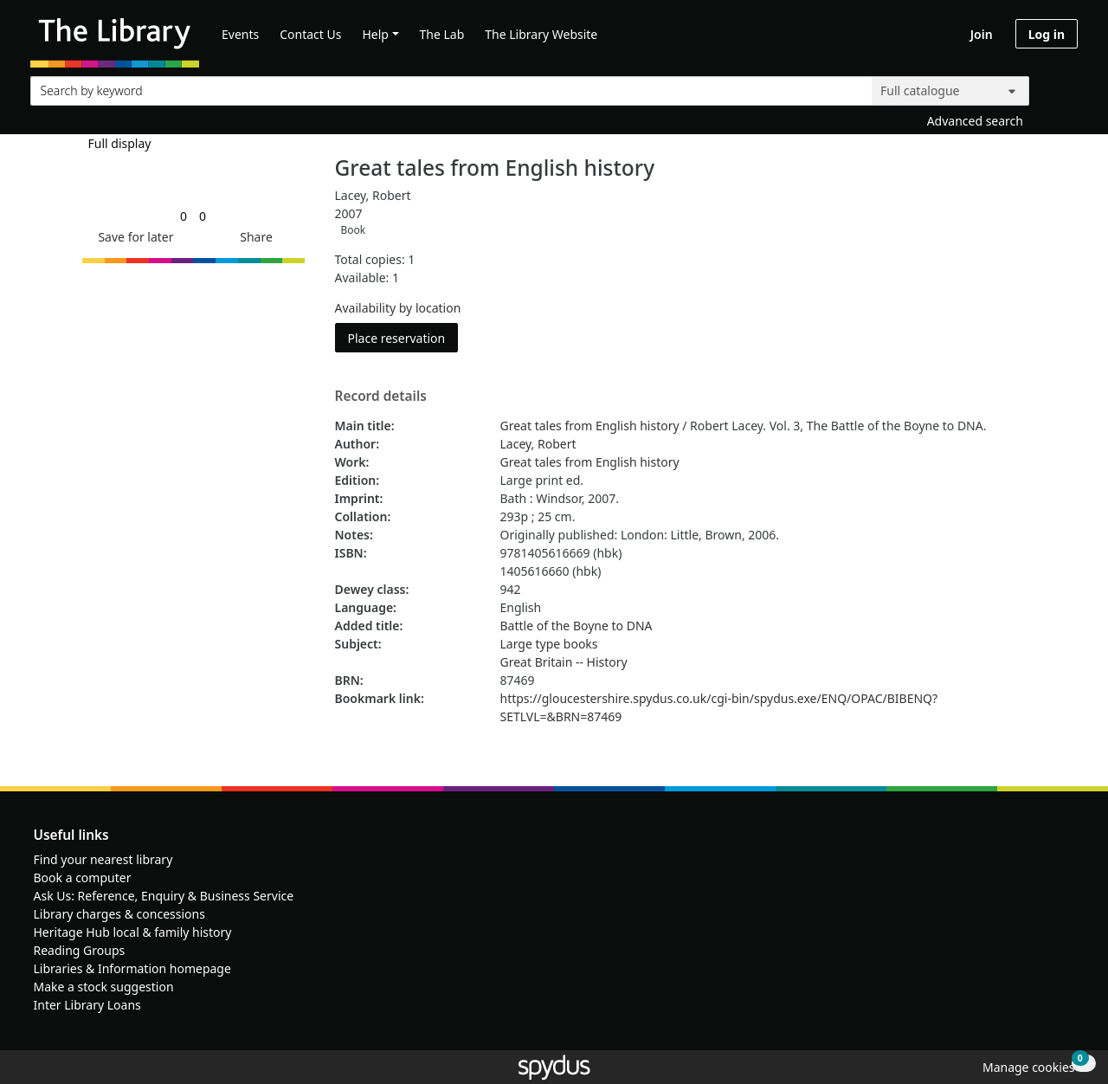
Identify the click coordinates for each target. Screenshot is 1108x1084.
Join (981, 34)
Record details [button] (381, 396)
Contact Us (310, 34)
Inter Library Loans (87, 1005)
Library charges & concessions (119, 914)
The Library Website (541, 34)
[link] (183, 216)
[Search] (1058, 87)
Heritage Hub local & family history (133, 932)
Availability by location (398, 308)
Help (375, 34)
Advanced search (975, 121)
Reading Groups (80, 950)
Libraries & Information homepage (132, 968)
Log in (1046, 34)
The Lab (442, 34)
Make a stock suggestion (104, 986)
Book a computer (83, 877)
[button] (132, 237)
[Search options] (950, 91)
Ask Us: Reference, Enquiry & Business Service (164, 895)
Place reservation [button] (403, 337)
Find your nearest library (103, 859)
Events (240, 34)
